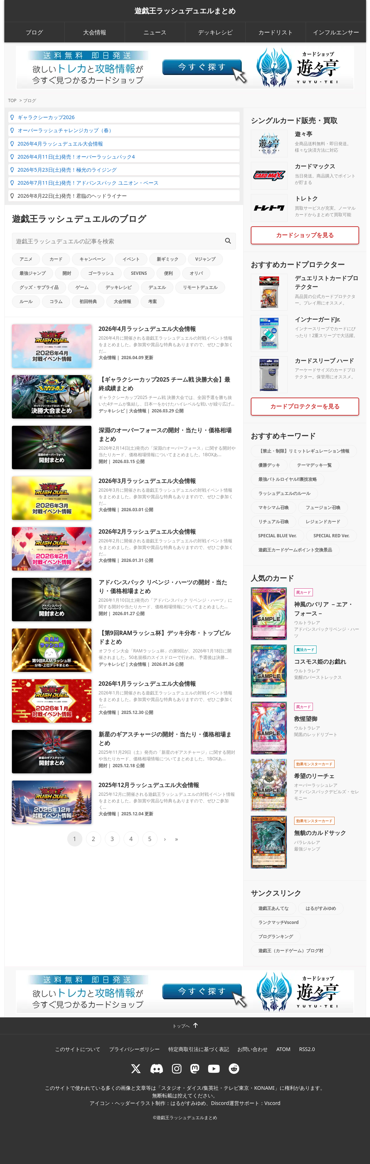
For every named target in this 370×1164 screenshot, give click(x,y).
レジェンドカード (323, 521)
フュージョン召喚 (323, 507)
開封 (67, 273)
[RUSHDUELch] (214, 1068)
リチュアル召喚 (273, 521)
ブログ (34, 32)
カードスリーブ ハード (324, 361)
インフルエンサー (336, 32)
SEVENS (139, 273)
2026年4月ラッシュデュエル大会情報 (56, 143)
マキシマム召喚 (273, 507)
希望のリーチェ (314, 776)
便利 (168, 273)
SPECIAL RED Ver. (331, 536)
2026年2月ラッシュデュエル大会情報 (147, 531)
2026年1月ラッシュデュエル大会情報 (147, 684)
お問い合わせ (252, 1049)
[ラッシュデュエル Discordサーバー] (157, 1068)
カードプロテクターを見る (305, 406)
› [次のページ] (165, 839)
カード (56, 259)
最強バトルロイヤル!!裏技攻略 (287, 479)
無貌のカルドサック (320, 833)
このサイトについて (77, 1049)
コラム (56, 301)
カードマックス (315, 166)
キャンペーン (92, 259)
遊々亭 (303, 134)
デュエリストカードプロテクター (326, 282)
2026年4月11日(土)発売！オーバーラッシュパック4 (72, 156)
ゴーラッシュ (101, 273)
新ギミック (167, 259)
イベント (131, 259)
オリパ (196, 273)
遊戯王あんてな (273, 908)
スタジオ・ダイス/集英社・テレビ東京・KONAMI (218, 1087)
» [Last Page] (176, 839)
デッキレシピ (215, 32)
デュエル (157, 287)
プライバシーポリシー (134, 1049)
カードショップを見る (305, 235)
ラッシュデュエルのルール (284, 493)
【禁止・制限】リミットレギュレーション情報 (303, 451)
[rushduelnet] (176, 1068)
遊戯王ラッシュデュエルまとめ (185, 11)
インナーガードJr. (317, 319)
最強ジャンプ (33, 273)
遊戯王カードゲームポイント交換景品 (295, 550)
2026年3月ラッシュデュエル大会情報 (147, 481)
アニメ (26, 259)
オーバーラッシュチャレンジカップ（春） (62, 130)
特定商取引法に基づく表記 (198, 1049)
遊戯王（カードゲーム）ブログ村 (290, 950)
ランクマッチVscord (278, 922)
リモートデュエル (200, 287)
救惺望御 (305, 719)
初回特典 (88, 301)
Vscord (272, 1103)
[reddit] (234, 1068)
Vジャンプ (205, 259)
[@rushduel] (135, 1068)
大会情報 (94, 32)
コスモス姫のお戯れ (320, 661)
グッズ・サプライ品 (39, 287)
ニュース (155, 32)
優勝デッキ (269, 465)
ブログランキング (275, 936)
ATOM (283, 1049)
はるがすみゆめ (321, 908)
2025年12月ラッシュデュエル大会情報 (149, 785)
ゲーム (82, 287)
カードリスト (275, 32)
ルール (26, 301)
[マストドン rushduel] (194, 1068)
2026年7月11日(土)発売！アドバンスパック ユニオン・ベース (84, 182)
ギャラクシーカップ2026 (42, 117)
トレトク (306, 198)
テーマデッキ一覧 (314, 465)
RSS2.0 (307, 1049)
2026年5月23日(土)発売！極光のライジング (63, 169)
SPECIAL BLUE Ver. (277, 536)
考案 (152, 301)
